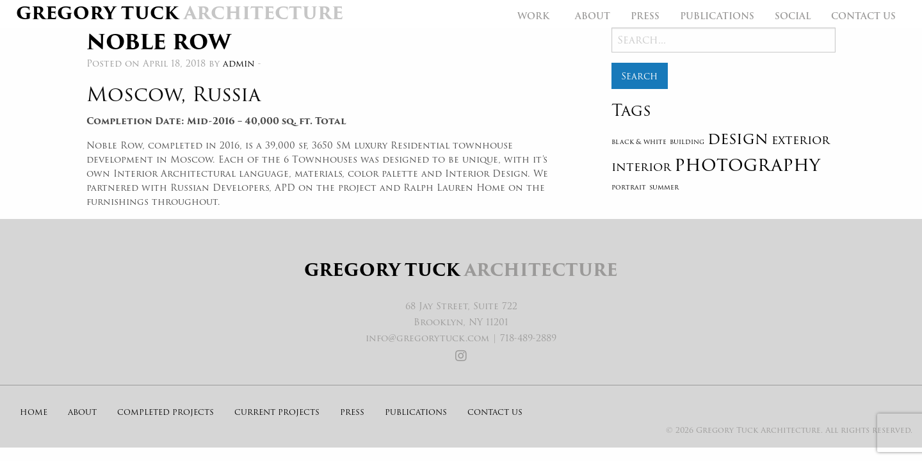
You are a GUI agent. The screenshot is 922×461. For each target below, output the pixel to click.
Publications (717, 16)
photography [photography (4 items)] (747, 164)
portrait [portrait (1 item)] (628, 187)
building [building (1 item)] (687, 141)
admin (239, 63)
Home (33, 412)
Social (793, 16)
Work (533, 16)
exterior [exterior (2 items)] (801, 139)
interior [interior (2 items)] (641, 166)
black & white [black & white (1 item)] (639, 141)
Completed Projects (165, 412)
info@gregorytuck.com (427, 338)
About (592, 16)
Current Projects (276, 412)
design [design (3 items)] (738, 138)
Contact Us (863, 16)
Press (645, 16)
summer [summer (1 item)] (664, 187)
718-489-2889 (528, 338)
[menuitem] (536, 16)
